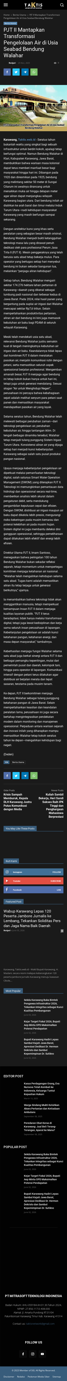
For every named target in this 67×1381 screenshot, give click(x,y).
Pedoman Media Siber (39, 1376)
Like (59, 889)
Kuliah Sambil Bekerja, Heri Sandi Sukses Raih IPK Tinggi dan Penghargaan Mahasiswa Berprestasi (51, 805)
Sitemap (57, 1376)
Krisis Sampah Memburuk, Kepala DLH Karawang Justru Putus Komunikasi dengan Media (18, 802)
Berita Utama (10, 23)
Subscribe (56, 881)
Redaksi (21, 1376)
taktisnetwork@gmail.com (40, 1323)
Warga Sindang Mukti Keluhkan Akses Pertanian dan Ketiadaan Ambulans (42, 1109)
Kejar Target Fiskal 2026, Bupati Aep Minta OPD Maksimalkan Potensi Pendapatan (42, 1025)
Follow (57, 872)
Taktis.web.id (26, 139)
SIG (33, 1370)
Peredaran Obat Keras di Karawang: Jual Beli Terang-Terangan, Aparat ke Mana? (40, 1127)
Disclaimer (9, 1376)
